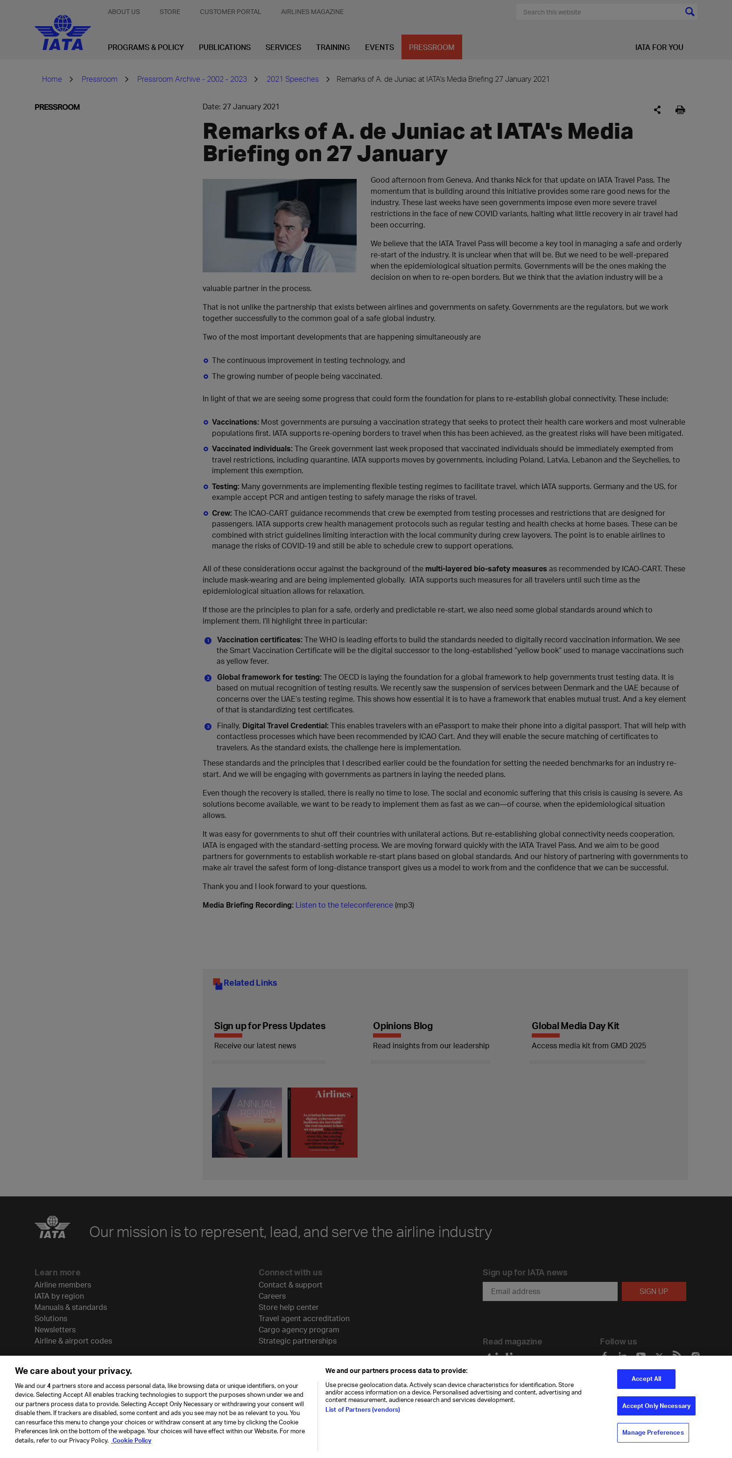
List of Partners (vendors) (362, 1412)
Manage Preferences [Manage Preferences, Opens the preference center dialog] (652, 1435)
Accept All (646, 1381)
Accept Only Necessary (656, 1408)
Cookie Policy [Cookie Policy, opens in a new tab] (131, 1443)
